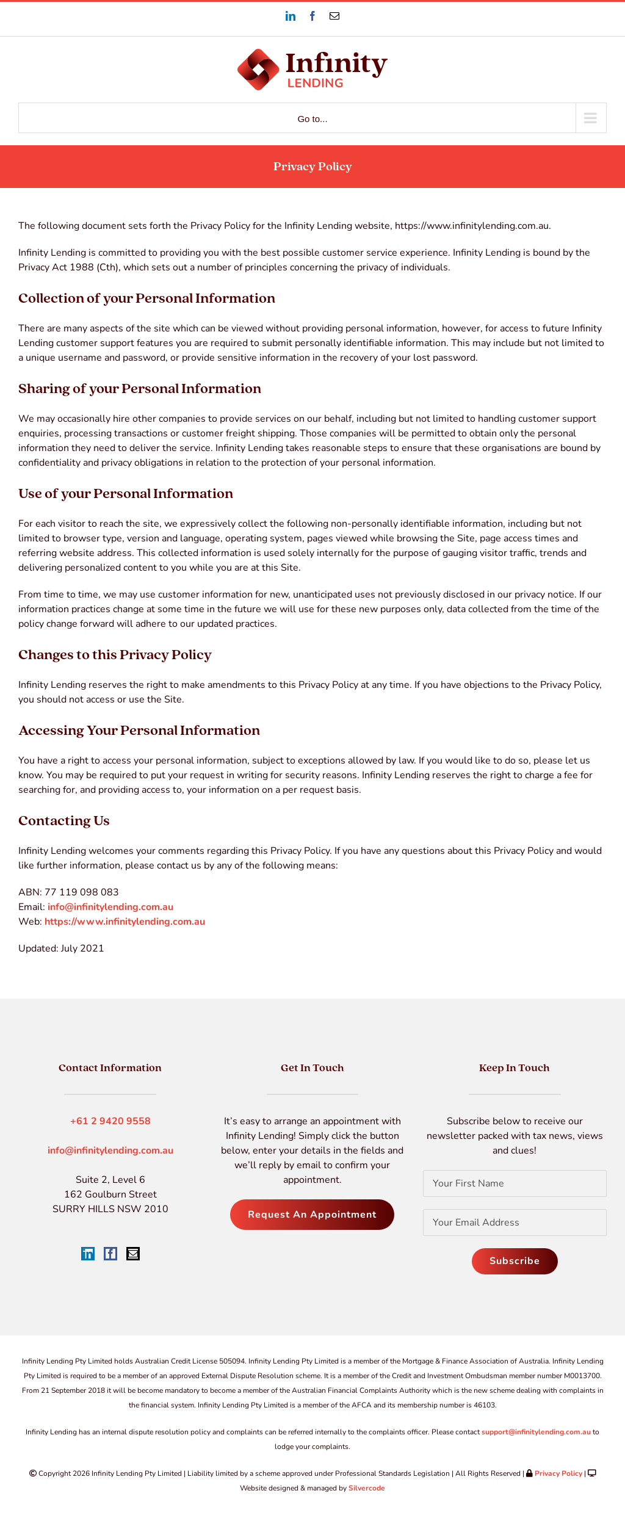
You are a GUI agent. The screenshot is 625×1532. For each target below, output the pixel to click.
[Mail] (133, 1253)
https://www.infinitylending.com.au (125, 921)
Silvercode (367, 1488)
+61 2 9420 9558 (110, 1121)
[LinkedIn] (88, 1253)
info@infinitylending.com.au (110, 907)
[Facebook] (110, 1253)
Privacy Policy (558, 1473)
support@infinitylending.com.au (536, 1432)
